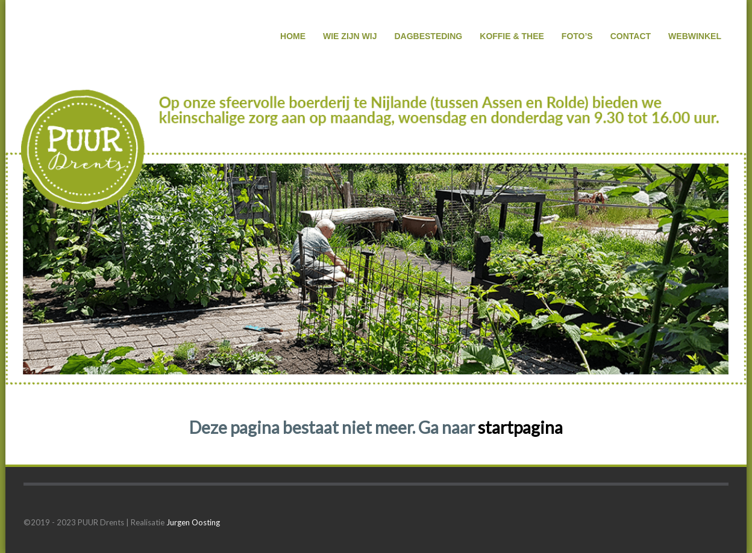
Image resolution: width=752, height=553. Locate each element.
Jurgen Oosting (193, 522)
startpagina (520, 427)
